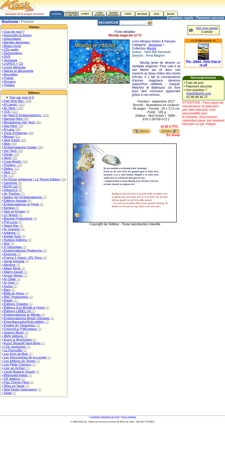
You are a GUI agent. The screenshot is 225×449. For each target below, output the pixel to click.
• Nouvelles (10, 74)
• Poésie (7, 78)
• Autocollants (11, 39)
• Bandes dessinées (16, 42)
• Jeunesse (9, 60)
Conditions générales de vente (105, 417)
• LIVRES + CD (12, 63)
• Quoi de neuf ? (13, 31)
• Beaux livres (11, 46)
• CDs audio (10, 49)
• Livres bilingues (14, 67)
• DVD (6, 56)
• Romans (9, 81)
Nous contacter (129, 417)
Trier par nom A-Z (21, 97)
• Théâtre (8, 85)
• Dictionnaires (12, 53)
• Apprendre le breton (17, 35)
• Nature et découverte (17, 71)
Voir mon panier (207, 28)
